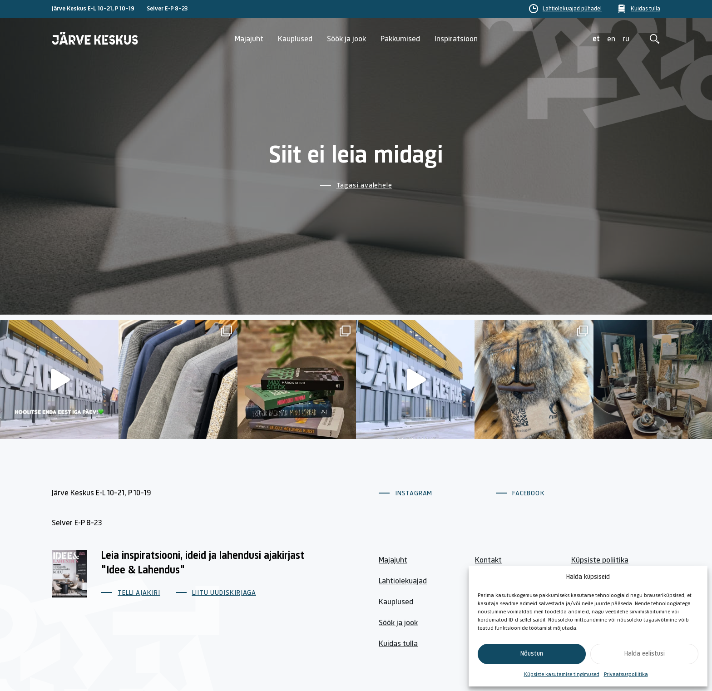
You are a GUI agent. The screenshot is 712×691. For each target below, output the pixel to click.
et (596, 39)
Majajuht (249, 39)
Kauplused (295, 39)
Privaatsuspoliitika (626, 674)
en (611, 39)
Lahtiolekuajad (403, 581)
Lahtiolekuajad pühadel (572, 9)
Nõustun (531, 654)
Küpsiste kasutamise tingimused (561, 674)
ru (626, 39)
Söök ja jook (346, 39)
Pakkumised (400, 39)
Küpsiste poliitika (599, 560)
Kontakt (488, 560)
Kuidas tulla (645, 9)
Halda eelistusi (644, 654)
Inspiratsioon (456, 39)
